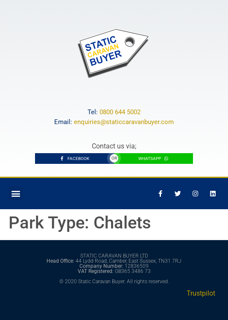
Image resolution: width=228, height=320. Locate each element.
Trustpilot (201, 293)
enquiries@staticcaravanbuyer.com (124, 122)
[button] (16, 194)
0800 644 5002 (119, 112)
